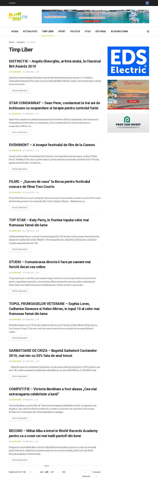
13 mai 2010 (28, 114)
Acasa (14, 31)
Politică (75, 31)
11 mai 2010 (28, 192)
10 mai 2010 (28, 319)
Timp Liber (48, 31)
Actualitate (30, 31)
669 (41, 472)
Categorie (21, 42)
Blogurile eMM (119, 31)
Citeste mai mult (20, 91)
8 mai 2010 (28, 441)
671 (52, 472)
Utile (88, 31)
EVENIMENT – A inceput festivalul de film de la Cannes (52, 145)
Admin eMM (16, 72)
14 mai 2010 (28, 72)
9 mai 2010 (28, 400)
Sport (61, 31)
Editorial (100, 31)
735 (63, 472)
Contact (12, 3)
